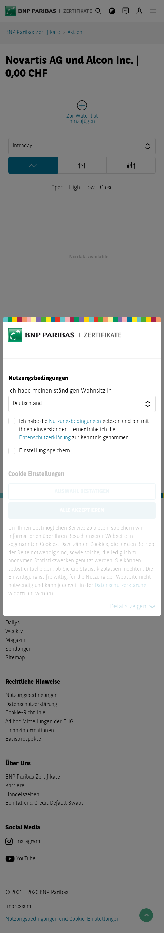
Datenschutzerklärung (45, 438)
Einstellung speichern (44, 451)
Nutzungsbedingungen (75, 421)
